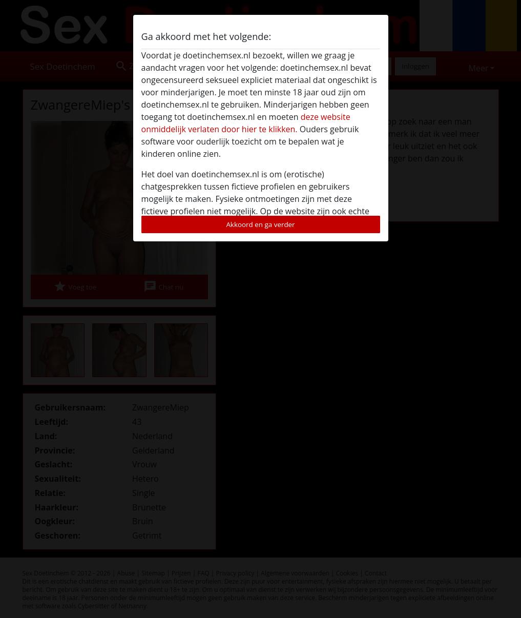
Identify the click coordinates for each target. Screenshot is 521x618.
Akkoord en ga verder (260, 224)
